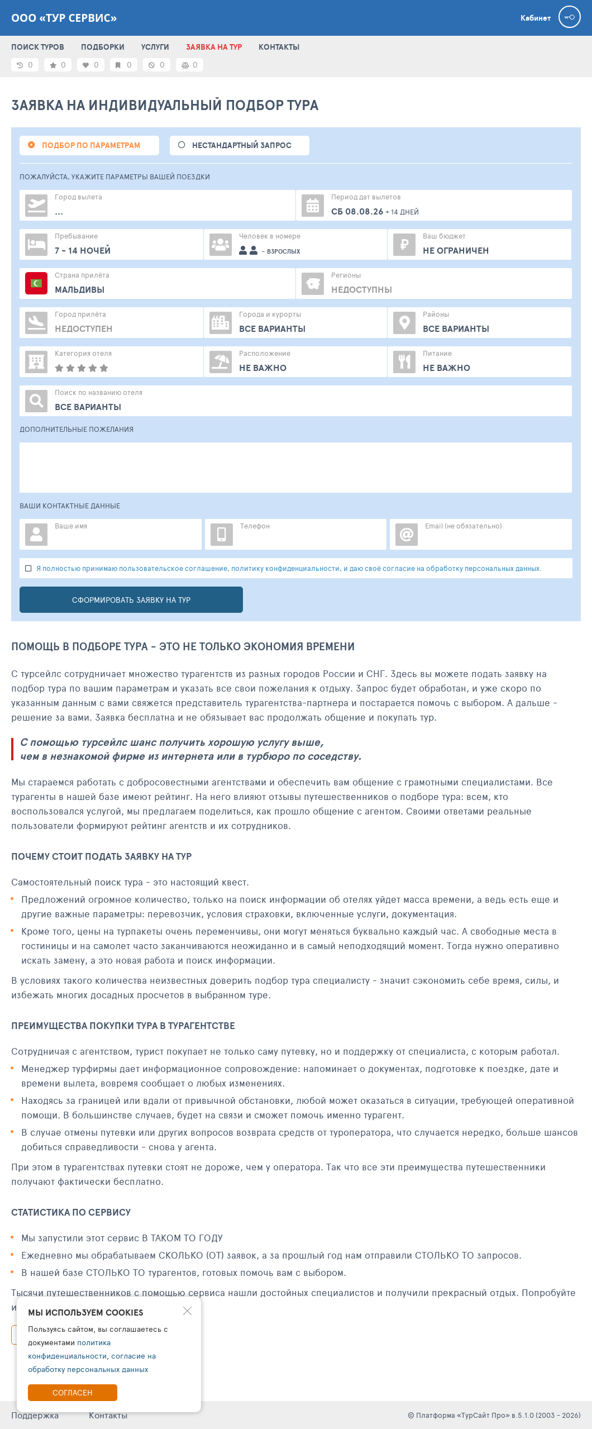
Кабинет (536, 17)
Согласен (72, 1392)
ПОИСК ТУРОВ (37, 47)
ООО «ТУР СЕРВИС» (64, 18)
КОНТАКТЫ (279, 47)
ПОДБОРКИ (103, 47)
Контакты (108, 1414)
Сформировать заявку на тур (131, 599)
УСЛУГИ (155, 47)
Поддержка (35, 1414)
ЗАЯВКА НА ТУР (214, 47)
